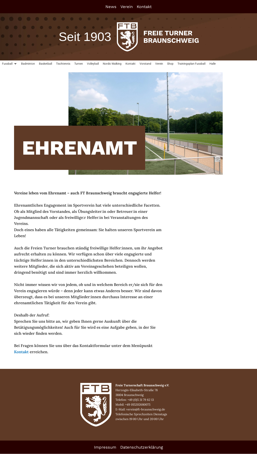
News (110, 6)
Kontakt (144, 6)
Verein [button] (126, 6)
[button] (10, 63)
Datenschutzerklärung (141, 447)
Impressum (105, 447)
